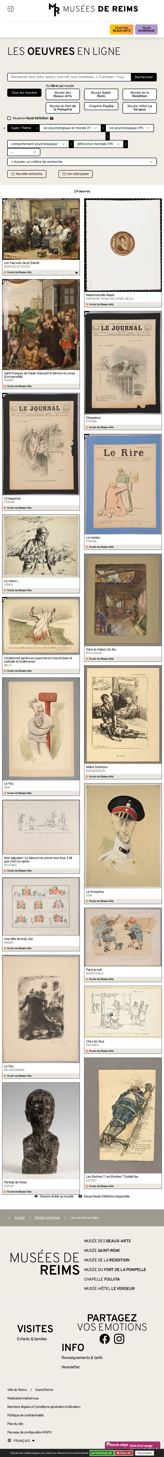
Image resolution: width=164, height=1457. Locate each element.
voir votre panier (75, 174)
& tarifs (82, 1357)
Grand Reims (44, 1390)
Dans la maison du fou (101, 649)
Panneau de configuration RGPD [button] (29, 1432)
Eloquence (93, 418)
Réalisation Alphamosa (22, 1398)
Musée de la (139, 94)
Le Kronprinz (95, 892)
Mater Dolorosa (96, 767)
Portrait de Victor (15, 1182)
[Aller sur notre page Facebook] (105, 1339)
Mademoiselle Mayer (100, 295)
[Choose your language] (21, 1441)
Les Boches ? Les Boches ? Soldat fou (112, 1177)
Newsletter (71, 1367)
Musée (146, 29)
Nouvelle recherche (26, 174)
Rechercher (144, 77)
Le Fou (8, 783)
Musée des (121, 29)
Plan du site (15, 1424)
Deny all (124, 1453)
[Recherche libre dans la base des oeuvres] (69, 77)
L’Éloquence (12, 498)
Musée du (63, 108)
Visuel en (32, 118)
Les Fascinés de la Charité (21, 263)
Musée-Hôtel (139, 108)
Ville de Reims (17, 1390)
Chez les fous (95, 1041)
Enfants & (32, 1339)
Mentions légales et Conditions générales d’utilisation (43, 1407)
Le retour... (11, 581)
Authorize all (102, 1453)
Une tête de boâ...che (18, 939)
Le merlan (93, 538)
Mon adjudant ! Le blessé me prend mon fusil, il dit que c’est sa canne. (38, 859)
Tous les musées (24, 93)
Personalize (144, 1453)
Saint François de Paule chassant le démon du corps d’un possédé (39, 375)
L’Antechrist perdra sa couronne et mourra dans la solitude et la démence (38, 660)
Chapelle (101, 106)
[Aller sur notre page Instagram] (119, 1339)
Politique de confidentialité (25, 1415)
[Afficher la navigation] (10, 9)
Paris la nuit (94, 970)
